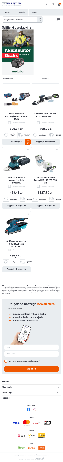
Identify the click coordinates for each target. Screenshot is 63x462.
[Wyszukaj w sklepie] (19, 19)
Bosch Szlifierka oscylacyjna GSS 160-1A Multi (16, 116)
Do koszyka (16, 142)
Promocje (21, 12)
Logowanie (46, 4)
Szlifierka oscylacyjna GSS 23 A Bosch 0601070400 (16, 244)
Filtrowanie (45, 78)
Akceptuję (12, 361)
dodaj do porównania (19, 122)
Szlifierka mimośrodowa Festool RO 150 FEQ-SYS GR (45, 180)
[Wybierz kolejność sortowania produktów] (12, 78)
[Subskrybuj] (31, 347)
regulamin (35, 361)
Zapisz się (31, 369)
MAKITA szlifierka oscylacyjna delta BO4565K (16, 180)
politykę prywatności (24, 361)
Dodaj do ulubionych (27, 150)
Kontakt (35, 12)
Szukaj (40, 19)
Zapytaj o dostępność (45, 142)
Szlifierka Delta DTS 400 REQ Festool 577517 (45, 115)
